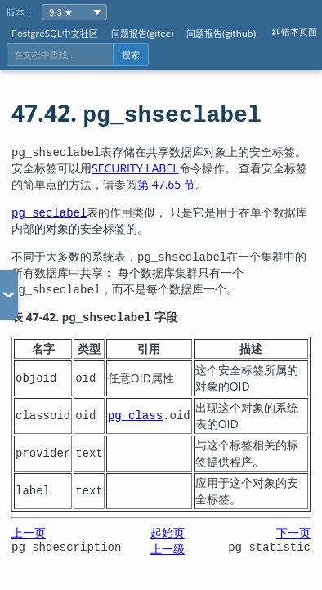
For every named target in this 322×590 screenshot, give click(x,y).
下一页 (293, 532)
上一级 (167, 548)
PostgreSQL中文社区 (54, 33)
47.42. (136, 112)
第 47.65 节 (166, 184)
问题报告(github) (221, 33)
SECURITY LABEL (135, 168)
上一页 (28, 532)
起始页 (167, 532)
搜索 (131, 55)
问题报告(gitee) (142, 33)
